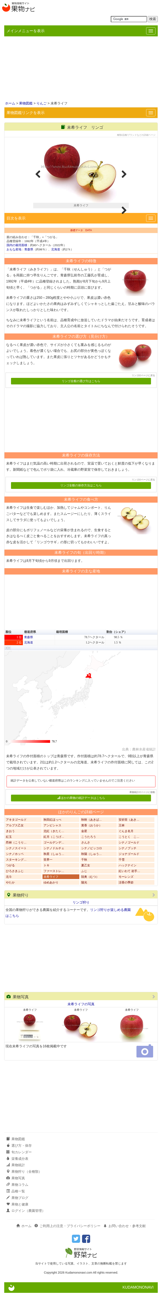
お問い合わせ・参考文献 (124, 1240)
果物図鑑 (26, 103)
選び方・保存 (19, 1160)
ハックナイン (127, 879)
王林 (122, 839)
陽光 (84, 896)
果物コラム (17, 1199)
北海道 (55, 263)
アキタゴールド (16, 833)
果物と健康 (17, 1218)
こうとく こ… (129, 851)
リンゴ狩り (81, 916)
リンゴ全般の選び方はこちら (81, 395)
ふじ (84, 885)
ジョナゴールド (129, 868)
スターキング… (16, 873)
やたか (10, 896)
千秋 (84, 873)
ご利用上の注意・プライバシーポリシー (67, 1240)
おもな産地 (14, 263)
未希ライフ (51, 891)
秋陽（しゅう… (91, 868)
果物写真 (18, 1011)
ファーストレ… (54, 885)
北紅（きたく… (54, 845)
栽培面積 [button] (62, 645)
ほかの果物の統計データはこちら (81, 812)
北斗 (9, 891)
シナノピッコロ (91, 862)
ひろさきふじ (15, 885)
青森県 (28, 263)
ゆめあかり (51, 896)
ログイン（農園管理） (25, 1225)
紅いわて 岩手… (129, 885)
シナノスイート (16, 862)
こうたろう (88, 851)
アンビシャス (52, 839)
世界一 (48, 873)
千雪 (122, 873)
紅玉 (9, 851)
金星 (84, 845)
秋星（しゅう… (54, 868)
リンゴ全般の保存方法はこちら (81, 499)
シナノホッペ (15, 868)
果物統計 (15, 1179)
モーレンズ (126, 891)
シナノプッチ (127, 862)
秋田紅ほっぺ (52, 833)
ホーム (10, 103)
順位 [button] (8, 645)
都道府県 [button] (30, 645)
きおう (10, 845)
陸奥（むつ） (90, 891)
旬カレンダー (19, 1166)
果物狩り (18, 909)
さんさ (85, 856)
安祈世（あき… (129, 833)
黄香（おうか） (91, 839)
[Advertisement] (81, 69)
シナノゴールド (129, 856)
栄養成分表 (17, 1172)
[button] (6, 662)
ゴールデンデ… (54, 856)
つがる (10, 879)
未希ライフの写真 (81, 1018)
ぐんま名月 (126, 845)
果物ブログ (17, 1212)
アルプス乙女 (15, 839)
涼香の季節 (126, 896)
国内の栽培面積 (17, 259)
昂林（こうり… (16, 856)
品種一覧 (15, 1205)
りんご (41, 103)
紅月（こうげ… (54, 851)
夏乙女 (85, 879)
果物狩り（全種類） (24, 1186)
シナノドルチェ (54, 862)
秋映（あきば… (91, 833)
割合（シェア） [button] (116, 645)
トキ (46, 879)
